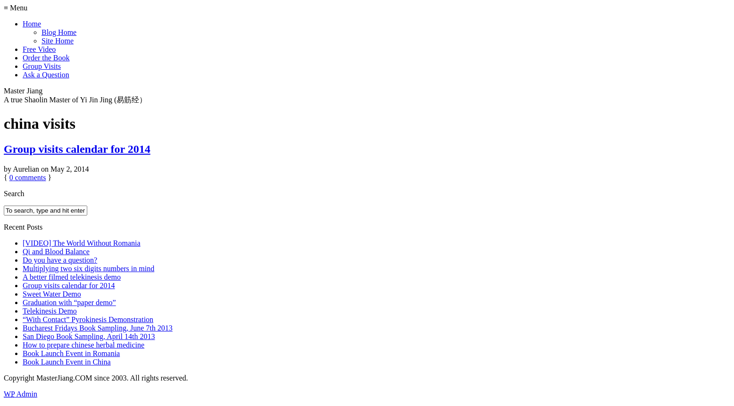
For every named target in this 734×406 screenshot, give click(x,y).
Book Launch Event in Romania (71, 353)
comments (27, 178)
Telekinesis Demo (50, 311)
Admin (20, 394)
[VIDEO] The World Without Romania (82, 243)
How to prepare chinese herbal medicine (83, 345)
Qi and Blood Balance (56, 252)
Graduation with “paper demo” (69, 302)
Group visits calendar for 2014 (77, 149)
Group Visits (42, 66)
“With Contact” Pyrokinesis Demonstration (88, 319)
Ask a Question (46, 75)
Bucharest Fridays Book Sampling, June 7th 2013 (98, 328)
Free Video (39, 49)
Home (32, 24)
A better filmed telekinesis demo (72, 277)
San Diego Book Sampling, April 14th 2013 (89, 336)
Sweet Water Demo (52, 294)
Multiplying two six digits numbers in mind (88, 269)
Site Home (58, 41)
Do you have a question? (60, 260)
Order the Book (46, 58)
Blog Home (59, 32)
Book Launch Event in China (67, 362)
